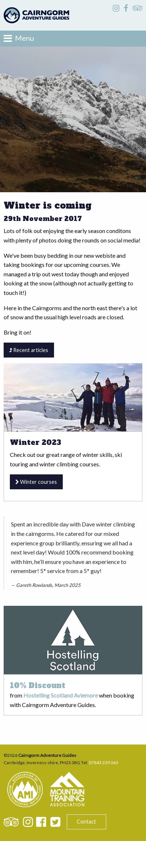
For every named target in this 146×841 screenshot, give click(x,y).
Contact (86, 821)
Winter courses (36, 482)
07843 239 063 (103, 762)
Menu (19, 38)
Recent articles (28, 350)
